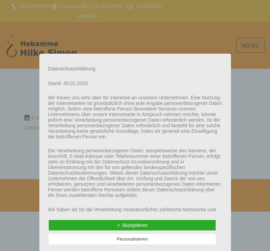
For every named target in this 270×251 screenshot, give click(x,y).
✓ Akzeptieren (132, 225)
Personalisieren (132, 239)
